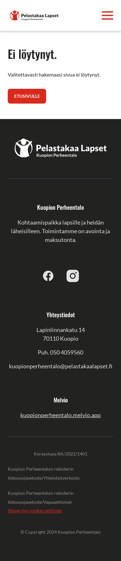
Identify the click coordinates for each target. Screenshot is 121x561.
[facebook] (48, 275)
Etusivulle (27, 96)
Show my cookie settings (35, 510)
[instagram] (72, 275)
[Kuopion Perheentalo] (34, 15)
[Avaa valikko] (107, 15)
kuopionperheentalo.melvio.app (60, 414)
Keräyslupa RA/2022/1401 (60, 453)
